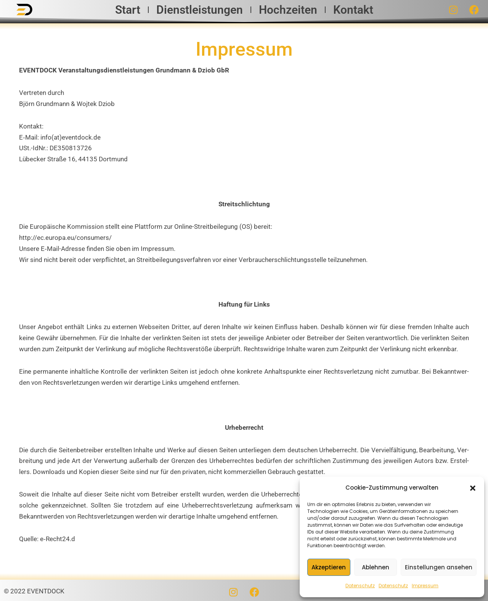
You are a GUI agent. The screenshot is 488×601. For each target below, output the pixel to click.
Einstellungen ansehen (438, 567)
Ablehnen (375, 567)
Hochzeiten (288, 9)
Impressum (425, 585)
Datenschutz (360, 585)
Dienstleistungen (199, 9)
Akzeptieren (328, 567)
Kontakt (353, 9)
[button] (473, 488)
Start (127, 9)
